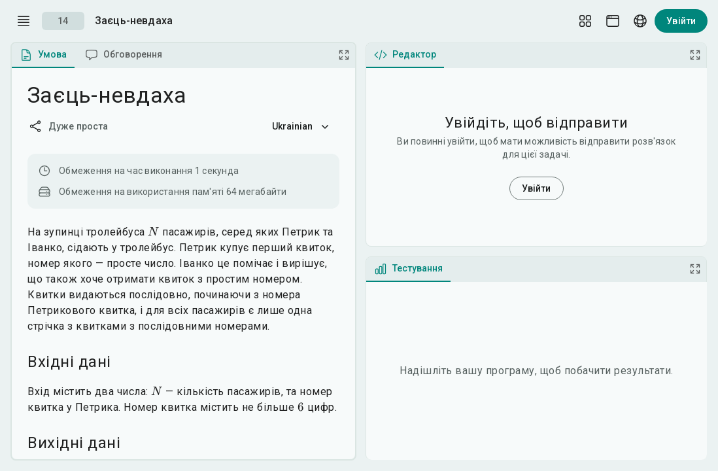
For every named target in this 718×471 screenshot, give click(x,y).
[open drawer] (23, 21)
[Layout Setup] (585, 21)
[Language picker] (640, 21)
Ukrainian (302, 126)
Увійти (681, 21)
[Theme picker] (613, 21)
